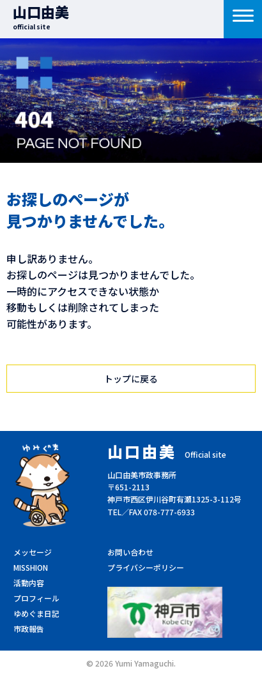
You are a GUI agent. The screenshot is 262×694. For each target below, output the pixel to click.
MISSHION (30, 567)
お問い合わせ (130, 552)
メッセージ (32, 552)
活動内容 (28, 582)
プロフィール (36, 597)
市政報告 (28, 628)
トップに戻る (131, 378)
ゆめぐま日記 (36, 613)
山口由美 (41, 16)
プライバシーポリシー (145, 567)
